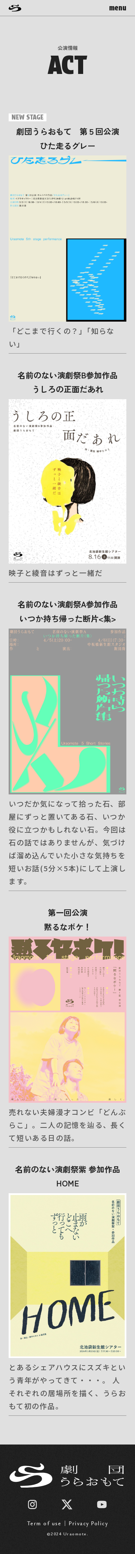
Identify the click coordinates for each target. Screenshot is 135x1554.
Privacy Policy (88, 1523)
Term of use (44, 1523)
